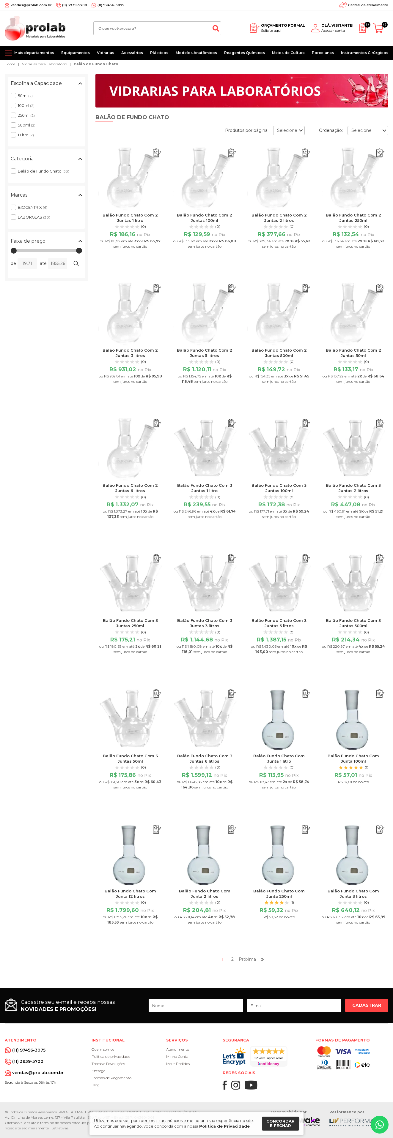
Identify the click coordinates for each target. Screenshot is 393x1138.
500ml (26, 125)
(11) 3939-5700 (74, 5)
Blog (96, 1085)
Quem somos (103, 1049)
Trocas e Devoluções (108, 1063)
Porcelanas (323, 52)
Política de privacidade (111, 1056)
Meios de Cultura (288, 52)
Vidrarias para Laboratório (44, 64)
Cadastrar (366, 1005)
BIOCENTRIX (32, 207)
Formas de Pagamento (111, 1078)
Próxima (247, 959)
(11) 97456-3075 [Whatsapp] (111, 5)
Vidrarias (105, 52)
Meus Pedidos (178, 1063)
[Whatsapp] (380, 1125)
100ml (26, 105)
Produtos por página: (246, 130)
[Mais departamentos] (29, 53)
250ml (26, 115)
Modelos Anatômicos (196, 52)
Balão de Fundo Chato (96, 64)
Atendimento (177, 1049)
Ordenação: (331, 130)
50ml (25, 95)
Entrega (99, 1071)
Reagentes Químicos (244, 52)
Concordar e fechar (280, 1123)
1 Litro (26, 134)
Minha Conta (177, 1056)
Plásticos (159, 52)
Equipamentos (75, 52)
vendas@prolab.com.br (31, 5)
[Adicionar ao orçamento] (157, 153)
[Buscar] (216, 28)
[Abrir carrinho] (380, 28)
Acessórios (132, 52)
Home (10, 64)
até (43, 263)
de (13, 263)
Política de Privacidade (224, 1126)
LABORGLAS (34, 217)
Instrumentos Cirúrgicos (364, 52)
